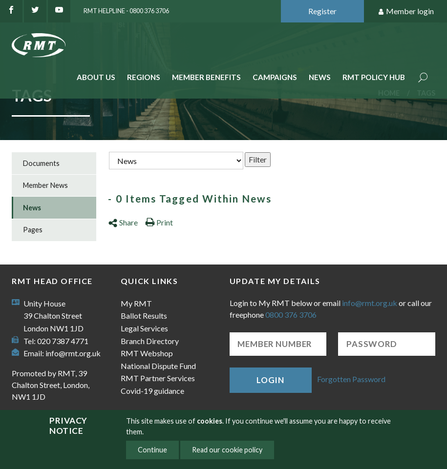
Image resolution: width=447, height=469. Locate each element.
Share (123, 222)
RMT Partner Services (158, 378)
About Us (96, 77)
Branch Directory (150, 341)
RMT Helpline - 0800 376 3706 (126, 11)
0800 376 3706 (291, 314)
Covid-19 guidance (152, 390)
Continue (152, 450)
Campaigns (275, 77)
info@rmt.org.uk (73, 353)
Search (423, 78)
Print (159, 222)
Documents (41, 163)
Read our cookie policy (227, 450)
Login (270, 380)
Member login (406, 11)
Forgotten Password (351, 379)
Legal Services (144, 328)
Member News (45, 185)
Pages (33, 229)
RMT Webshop (147, 353)
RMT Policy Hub (373, 77)
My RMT (136, 303)
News (320, 77)
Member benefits (206, 77)
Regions (143, 77)
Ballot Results (144, 315)
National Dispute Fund (158, 365)
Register (322, 11)
